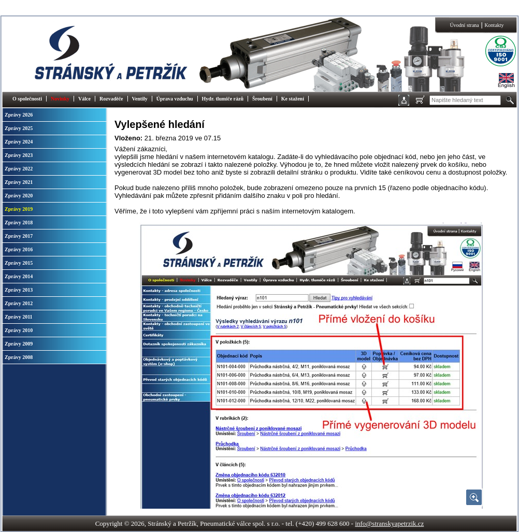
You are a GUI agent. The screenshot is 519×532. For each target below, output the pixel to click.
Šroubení (262, 99)
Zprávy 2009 (19, 344)
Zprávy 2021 (19, 182)
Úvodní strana (464, 25)
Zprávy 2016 (19, 249)
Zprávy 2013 (19, 290)
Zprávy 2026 (19, 115)
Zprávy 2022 (19, 168)
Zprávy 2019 (19, 209)
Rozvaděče (111, 99)
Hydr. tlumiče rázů (222, 99)
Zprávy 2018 (19, 222)
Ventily (140, 99)
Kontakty (493, 25)
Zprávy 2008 (19, 357)
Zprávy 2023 (19, 155)
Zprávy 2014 (19, 276)
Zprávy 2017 (19, 236)
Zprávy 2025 (19, 128)
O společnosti (27, 99)
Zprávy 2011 (19, 317)
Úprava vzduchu (174, 99)
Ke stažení (292, 99)
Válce (84, 99)
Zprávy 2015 (19, 263)
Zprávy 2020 (19, 195)
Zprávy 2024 (19, 142)
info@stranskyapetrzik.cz (389, 523)
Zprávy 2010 (19, 330)
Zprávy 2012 (19, 303)
